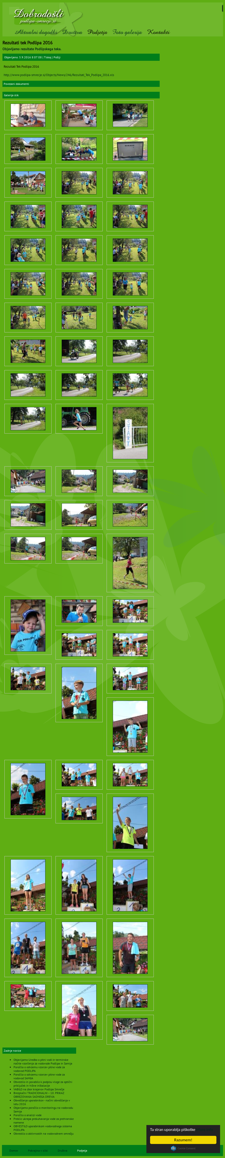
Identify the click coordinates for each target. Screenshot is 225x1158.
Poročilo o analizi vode (28, 1115)
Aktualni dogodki (35, 32)
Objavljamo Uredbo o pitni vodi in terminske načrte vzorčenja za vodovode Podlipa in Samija (43, 1061)
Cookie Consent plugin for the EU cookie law (183, 1148)
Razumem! (183, 1139)
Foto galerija (127, 32)
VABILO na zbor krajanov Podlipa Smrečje (39, 1089)
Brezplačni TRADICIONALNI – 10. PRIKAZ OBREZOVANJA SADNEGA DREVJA (39, 1094)
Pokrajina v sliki (38, 1150)
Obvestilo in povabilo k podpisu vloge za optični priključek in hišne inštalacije (43, 1083)
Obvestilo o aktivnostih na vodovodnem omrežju (43, 1133)
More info (204, 1129)
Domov (13, 1150)
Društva (72, 32)
